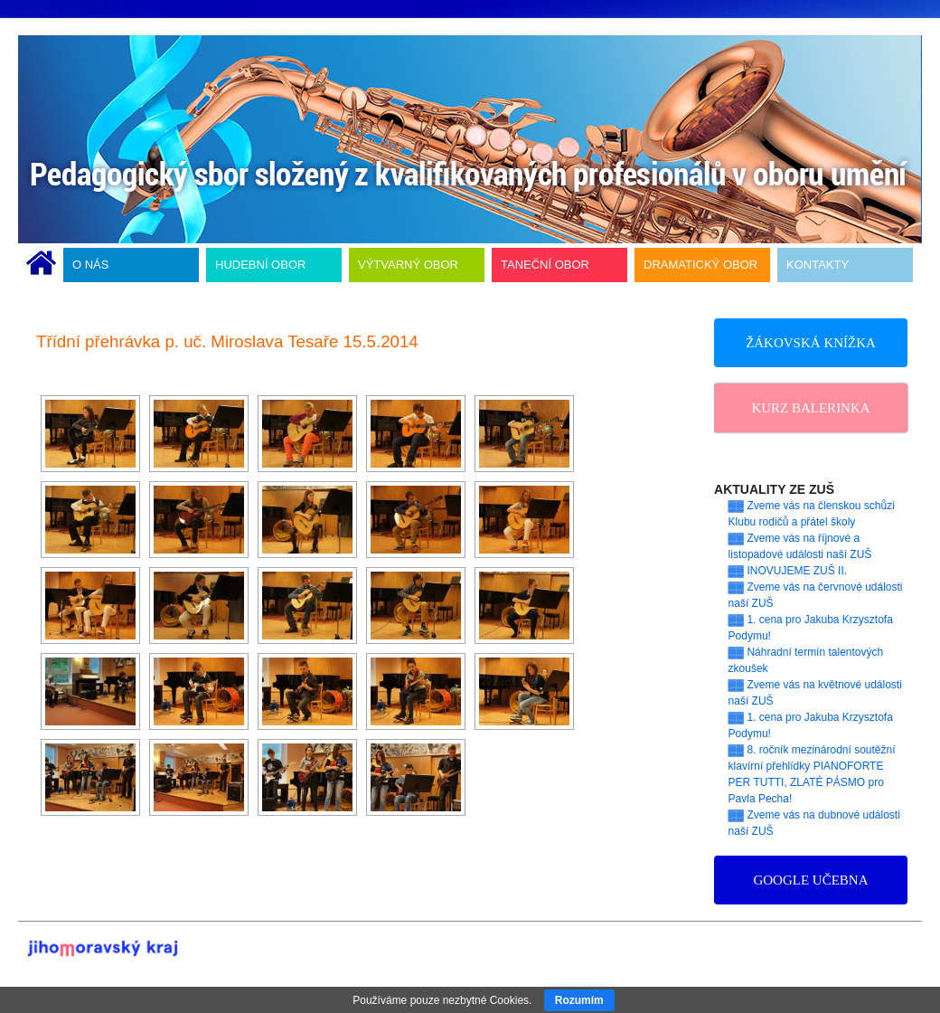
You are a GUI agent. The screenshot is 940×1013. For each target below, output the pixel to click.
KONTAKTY (817, 264)
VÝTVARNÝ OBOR (408, 264)
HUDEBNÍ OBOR (260, 264)
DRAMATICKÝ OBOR (700, 264)
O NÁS (90, 264)
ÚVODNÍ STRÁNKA (41, 265)
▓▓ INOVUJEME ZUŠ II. (788, 570)
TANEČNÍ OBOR (545, 264)
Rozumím (579, 1000)
